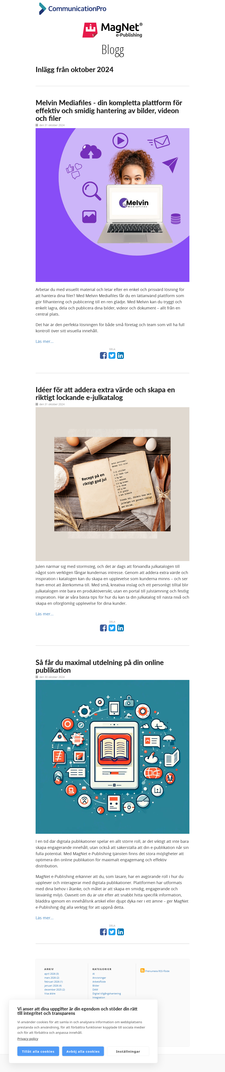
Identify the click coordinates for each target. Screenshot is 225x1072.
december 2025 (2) (54, 989)
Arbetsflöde (99, 981)
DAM (95, 989)
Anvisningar (99, 977)
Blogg (112, 49)
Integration (99, 997)
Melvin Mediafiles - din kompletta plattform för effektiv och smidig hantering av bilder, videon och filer (109, 110)
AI (94, 973)
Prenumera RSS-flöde (157, 971)
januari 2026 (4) (53, 985)
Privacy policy (27, 1038)
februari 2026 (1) (53, 981)
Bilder (96, 985)
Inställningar (128, 1051)
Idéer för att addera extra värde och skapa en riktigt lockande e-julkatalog (105, 393)
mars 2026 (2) (51, 977)
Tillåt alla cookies (38, 1051)
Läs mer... (45, 341)
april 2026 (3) (51, 973)
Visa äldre (49, 993)
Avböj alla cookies (83, 1051)
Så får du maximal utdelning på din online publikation (100, 666)
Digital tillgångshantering (107, 993)
